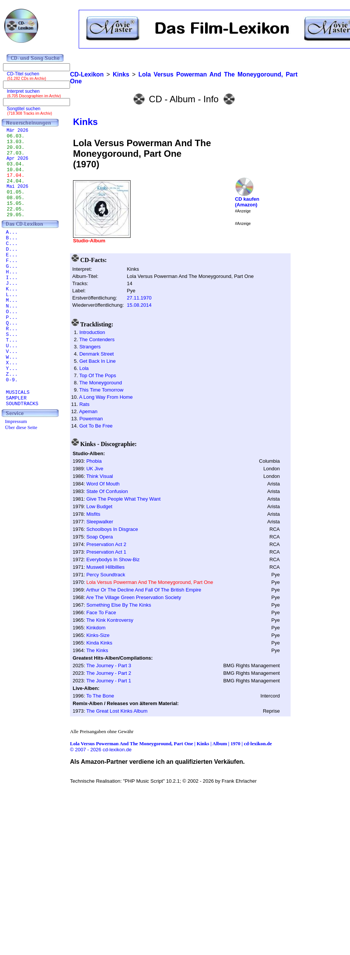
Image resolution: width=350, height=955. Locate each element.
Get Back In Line (97, 361)
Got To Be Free (96, 426)
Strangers (90, 347)
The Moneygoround (100, 382)
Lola (84, 368)
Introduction (92, 332)
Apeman (88, 411)
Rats (84, 404)
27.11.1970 (139, 298)
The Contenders (96, 339)
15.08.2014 (139, 305)
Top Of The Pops (97, 375)
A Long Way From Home (106, 397)
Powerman (91, 418)
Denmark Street (96, 354)
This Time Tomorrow (101, 390)
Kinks (85, 122)
